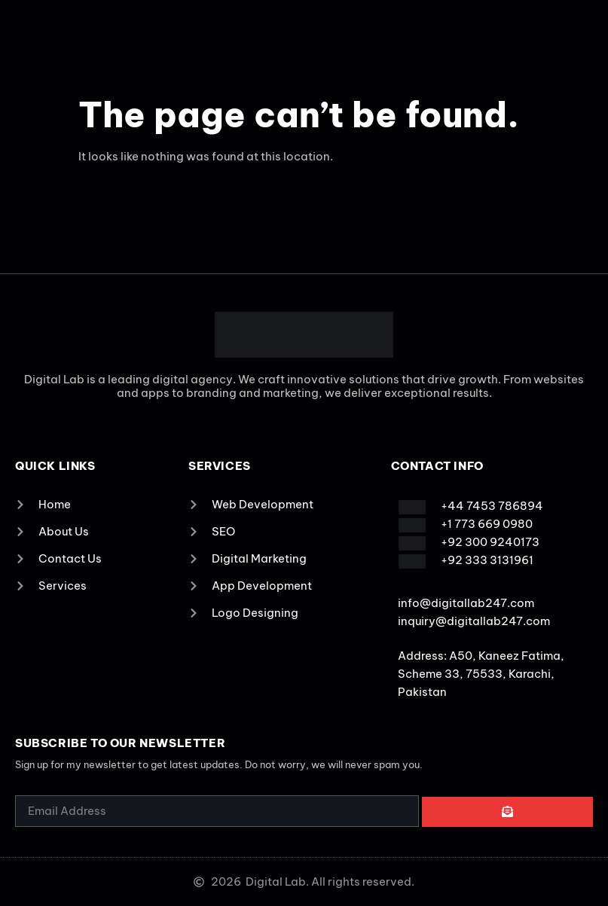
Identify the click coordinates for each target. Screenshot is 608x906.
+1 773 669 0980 (487, 524)
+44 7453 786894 (492, 506)
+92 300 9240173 (490, 542)
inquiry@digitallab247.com (474, 621)
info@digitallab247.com (466, 603)
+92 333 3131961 (487, 560)
